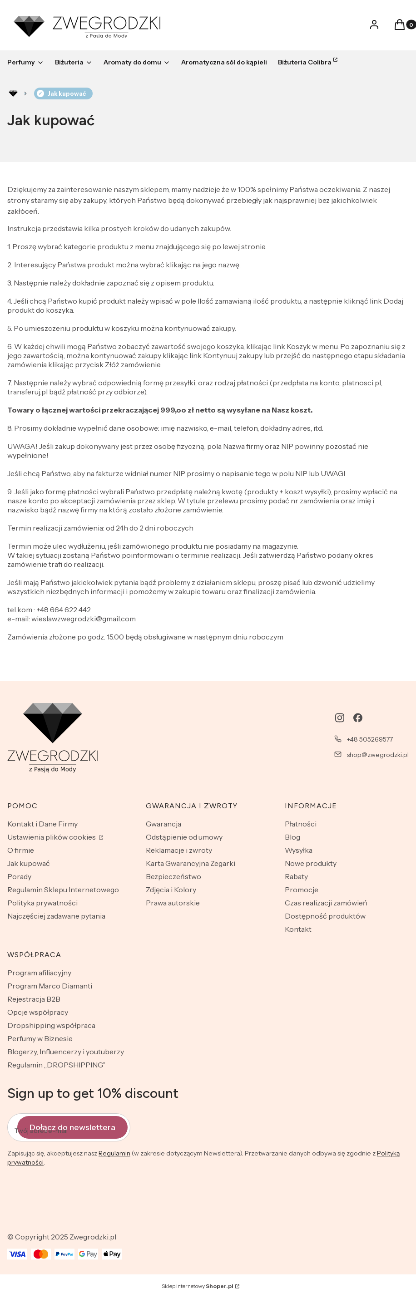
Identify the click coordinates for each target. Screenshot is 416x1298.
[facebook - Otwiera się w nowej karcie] (357, 717)
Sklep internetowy (197, 1286)
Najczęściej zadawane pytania (56, 915)
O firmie (20, 850)
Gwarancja (163, 823)
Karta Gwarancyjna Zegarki (190, 863)
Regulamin (114, 1153)
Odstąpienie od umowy (184, 836)
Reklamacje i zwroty (179, 850)
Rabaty (296, 876)
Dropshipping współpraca (51, 1025)
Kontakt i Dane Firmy (42, 823)
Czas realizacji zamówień (326, 902)
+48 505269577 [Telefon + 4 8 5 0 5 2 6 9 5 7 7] (370, 739)
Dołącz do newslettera (72, 1127)
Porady (19, 876)
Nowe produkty (311, 863)
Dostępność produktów (325, 915)
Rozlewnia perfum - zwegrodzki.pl (13, 93)
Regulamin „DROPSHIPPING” (56, 1064)
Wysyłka (298, 850)
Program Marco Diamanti (49, 985)
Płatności (301, 823)
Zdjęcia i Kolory (171, 889)
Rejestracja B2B (33, 998)
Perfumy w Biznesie (40, 1038)
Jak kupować (28, 863)
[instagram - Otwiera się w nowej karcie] (339, 717)
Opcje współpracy (37, 1012)
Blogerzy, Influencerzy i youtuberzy (65, 1051)
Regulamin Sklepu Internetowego (63, 889)
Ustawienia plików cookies (52, 836)
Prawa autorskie (173, 902)
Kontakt (298, 929)
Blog (292, 836)
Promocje (301, 889)
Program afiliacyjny (39, 972)
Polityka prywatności (42, 902)
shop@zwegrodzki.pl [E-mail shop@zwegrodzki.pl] (378, 755)
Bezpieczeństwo (173, 876)
